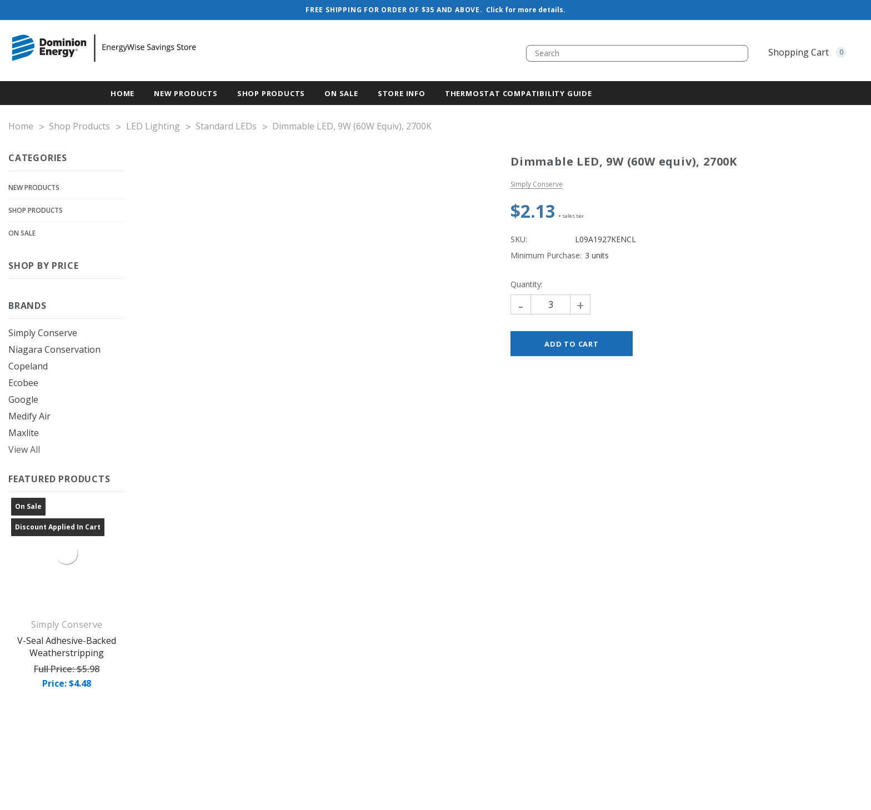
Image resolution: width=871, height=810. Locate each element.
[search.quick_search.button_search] (735, 53)
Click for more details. (525, 9)
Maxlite (23, 433)
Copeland (28, 366)
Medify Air (29, 416)
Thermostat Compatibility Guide (518, 93)
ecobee (23, 383)
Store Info (402, 93)
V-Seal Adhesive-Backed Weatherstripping (66, 646)
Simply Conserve (42, 333)
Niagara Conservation (54, 349)
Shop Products (271, 93)
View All (24, 449)
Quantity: (526, 284)
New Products (33, 187)
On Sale (22, 233)
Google (23, 399)
